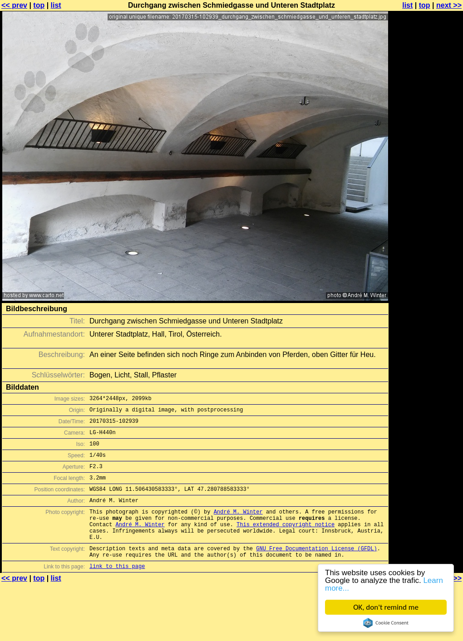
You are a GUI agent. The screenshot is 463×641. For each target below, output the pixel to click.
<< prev (14, 5)
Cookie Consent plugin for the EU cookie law (386, 623)
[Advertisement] (426, 116)
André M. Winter (238, 526)
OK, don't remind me (386, 607)
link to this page (117, 590)
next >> (449, 5)
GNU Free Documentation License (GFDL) (316, 570)
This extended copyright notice (285, 542)
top (38, 5)
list (56, 5)
